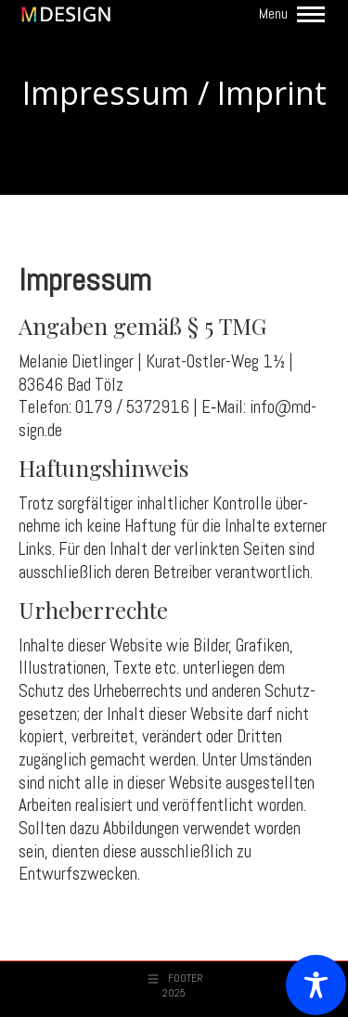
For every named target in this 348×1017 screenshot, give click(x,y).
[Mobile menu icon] (291, 14)
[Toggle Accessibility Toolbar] (316, 985)
